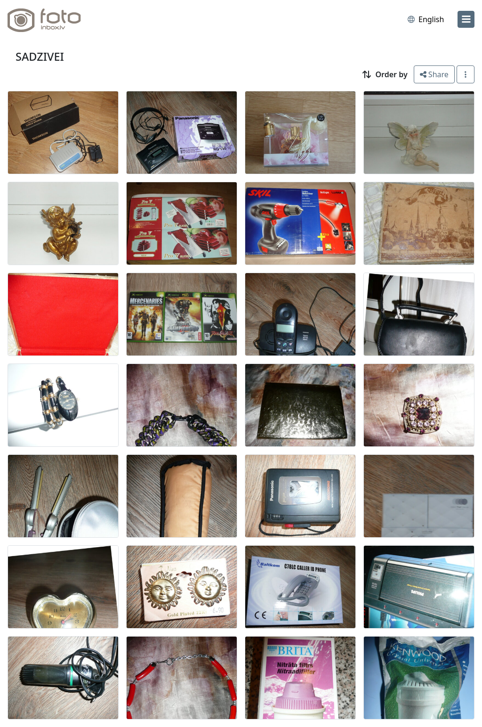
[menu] (466, 19)
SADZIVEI (40, 56)
